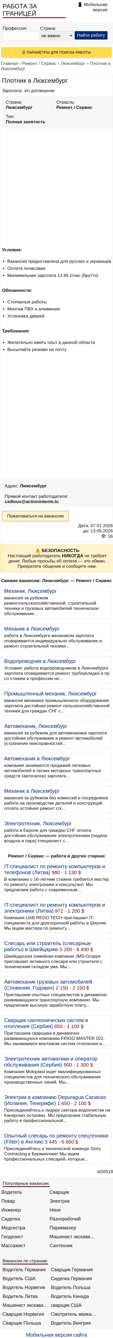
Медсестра (13, 1227)
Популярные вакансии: (26, 1183)
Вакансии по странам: (25, 1260)
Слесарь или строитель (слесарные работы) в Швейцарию (47, 946)
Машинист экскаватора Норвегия (25, 1305)
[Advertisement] (56, 186)
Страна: (48, 28)
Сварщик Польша (22, 1323)
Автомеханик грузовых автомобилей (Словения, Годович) (48, 985)
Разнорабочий (65, 1219)
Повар (8, 1201)
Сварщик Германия (72, 1269)
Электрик (60, 1201)
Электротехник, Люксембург (38, 823)
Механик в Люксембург (32, 629)
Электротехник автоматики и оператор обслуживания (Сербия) (50, 1062)
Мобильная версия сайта (56, 1335)
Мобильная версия (95, 7)
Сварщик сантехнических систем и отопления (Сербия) (46, 1023)
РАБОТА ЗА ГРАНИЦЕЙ (20, 10)
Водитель (11, 1192)
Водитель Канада (70, 1296)
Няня (55, 1210)
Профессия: (15, 28)
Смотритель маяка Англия (74, 1314)
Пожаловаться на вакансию (35, 516)
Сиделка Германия (71, 1278)
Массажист (13, 1245)
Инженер (11, 1210)
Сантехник (61, 1245)
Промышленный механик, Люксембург (50, 693)
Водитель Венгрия (71, 1323)
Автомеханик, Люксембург (35, 726)
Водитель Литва (20, 1296)
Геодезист (12, 1236)
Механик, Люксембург (30, 591)
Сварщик (59, 1192)
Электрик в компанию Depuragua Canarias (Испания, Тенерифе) (55, 1100)
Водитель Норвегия (24, 1287)
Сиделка (10, 1219)
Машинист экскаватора (72, 1236)
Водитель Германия (24, 1269)
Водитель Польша (70, 1287)
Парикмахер (63, 1227)
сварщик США (66, 1305)
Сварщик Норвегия (23, 1314)
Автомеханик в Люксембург (37, 758)
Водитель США (19, 1278)
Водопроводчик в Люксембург (40, 661)
